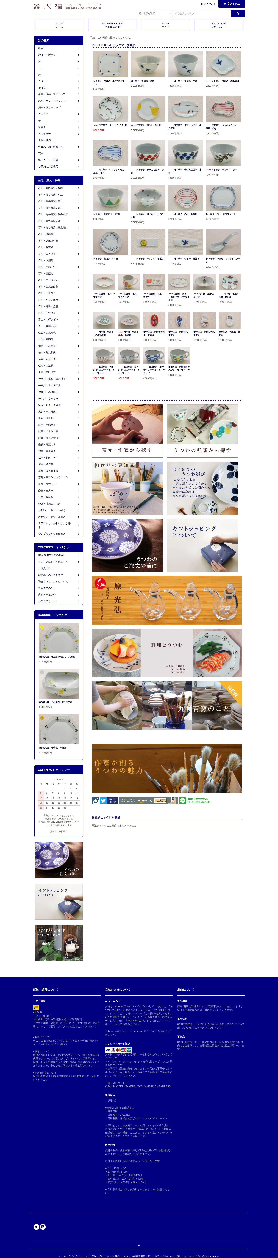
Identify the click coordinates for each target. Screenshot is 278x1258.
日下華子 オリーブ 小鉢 (221, 169)
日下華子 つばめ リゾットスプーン (223, 260)
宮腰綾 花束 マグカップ (128, 295)
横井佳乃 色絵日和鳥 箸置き (204, 333)
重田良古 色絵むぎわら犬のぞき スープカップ (104, 370)
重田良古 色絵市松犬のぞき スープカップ (179, 368)
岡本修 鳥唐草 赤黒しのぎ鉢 (129, 333)
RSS (208, 1256)
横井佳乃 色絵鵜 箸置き (229, 333)
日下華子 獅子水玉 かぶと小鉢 (147, 216)
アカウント (210, 3)
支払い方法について (78, 1256)
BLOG (165, 25)
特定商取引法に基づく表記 (145, 1256)
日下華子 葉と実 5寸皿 (105, 258)
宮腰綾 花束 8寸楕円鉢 (104, 295)
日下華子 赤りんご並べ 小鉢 (147, 171)
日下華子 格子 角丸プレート (221, 214)
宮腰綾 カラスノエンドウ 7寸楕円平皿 (178, 297)
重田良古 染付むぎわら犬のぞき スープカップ (129, 370)
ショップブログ (195, 1256)
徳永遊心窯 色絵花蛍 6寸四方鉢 (55, 702)
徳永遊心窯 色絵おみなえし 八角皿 (57, 656)
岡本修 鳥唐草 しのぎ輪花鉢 (104, 333)
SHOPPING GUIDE (112, 25)
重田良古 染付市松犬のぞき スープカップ (154, 370)
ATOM (216, 1256)
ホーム (62, 1256)
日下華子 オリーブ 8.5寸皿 (110, 125)
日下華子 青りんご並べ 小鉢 (184, 171)
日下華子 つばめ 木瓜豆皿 (222, 81)
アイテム (231, 3)
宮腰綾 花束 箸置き (153, 295)
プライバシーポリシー (173, 1256)
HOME (59, 25)
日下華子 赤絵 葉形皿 (182, 214)
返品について (122, 1256)
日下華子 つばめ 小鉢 (182, 81)
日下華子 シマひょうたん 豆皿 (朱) (222, 127)
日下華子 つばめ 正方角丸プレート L (110, 82)
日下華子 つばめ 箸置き (183, 258)
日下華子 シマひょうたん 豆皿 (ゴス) (109, 171)
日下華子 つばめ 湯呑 (142, 81)
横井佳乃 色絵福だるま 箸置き (154, 333)
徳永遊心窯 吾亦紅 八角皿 (52, 747)
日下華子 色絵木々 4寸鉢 (106, 214)
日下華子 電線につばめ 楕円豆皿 (184, 127)
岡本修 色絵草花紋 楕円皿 (229, 295)
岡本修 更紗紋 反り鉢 (204, 295)
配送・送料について (102, 1256)
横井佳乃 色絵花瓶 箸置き (179, 333)
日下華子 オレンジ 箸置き (147, 258)
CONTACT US (218, 25)
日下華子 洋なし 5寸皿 (146, 125)
